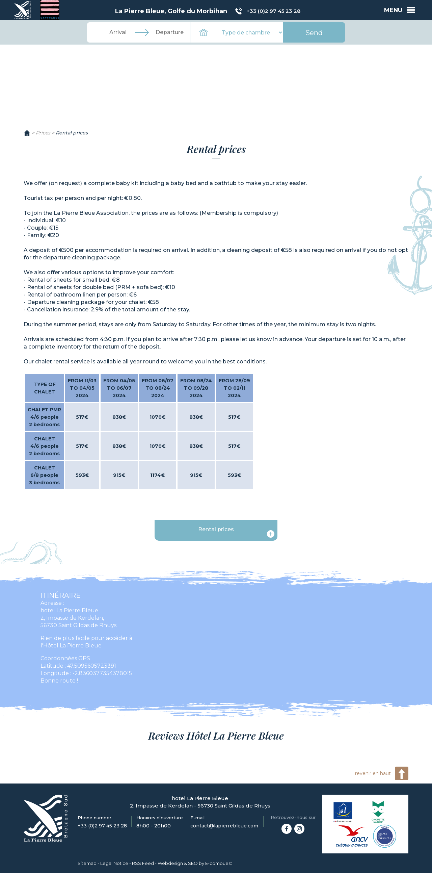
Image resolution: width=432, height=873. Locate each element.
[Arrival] (118, 32)
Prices (43, 133)
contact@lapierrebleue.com (224, 826)
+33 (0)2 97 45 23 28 (273, 11)
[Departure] (169, 32)
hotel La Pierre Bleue (69, 610)
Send (314, 33)
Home (27, 132)
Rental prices (72, 133)
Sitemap (87, 863)
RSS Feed (143, 863)
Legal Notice (114, 863)
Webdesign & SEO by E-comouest (195, 863)
